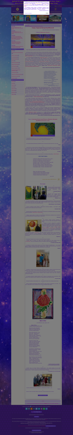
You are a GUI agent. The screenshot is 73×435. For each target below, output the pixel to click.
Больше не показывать (28, 13)
